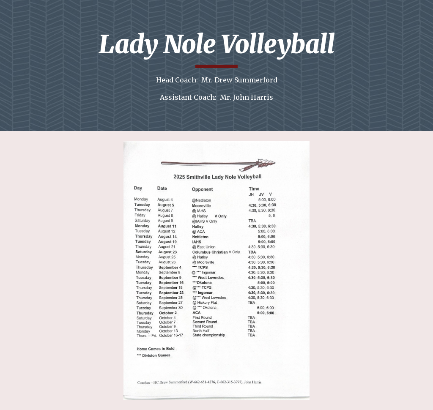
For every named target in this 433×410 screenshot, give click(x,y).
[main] (216, 65)
